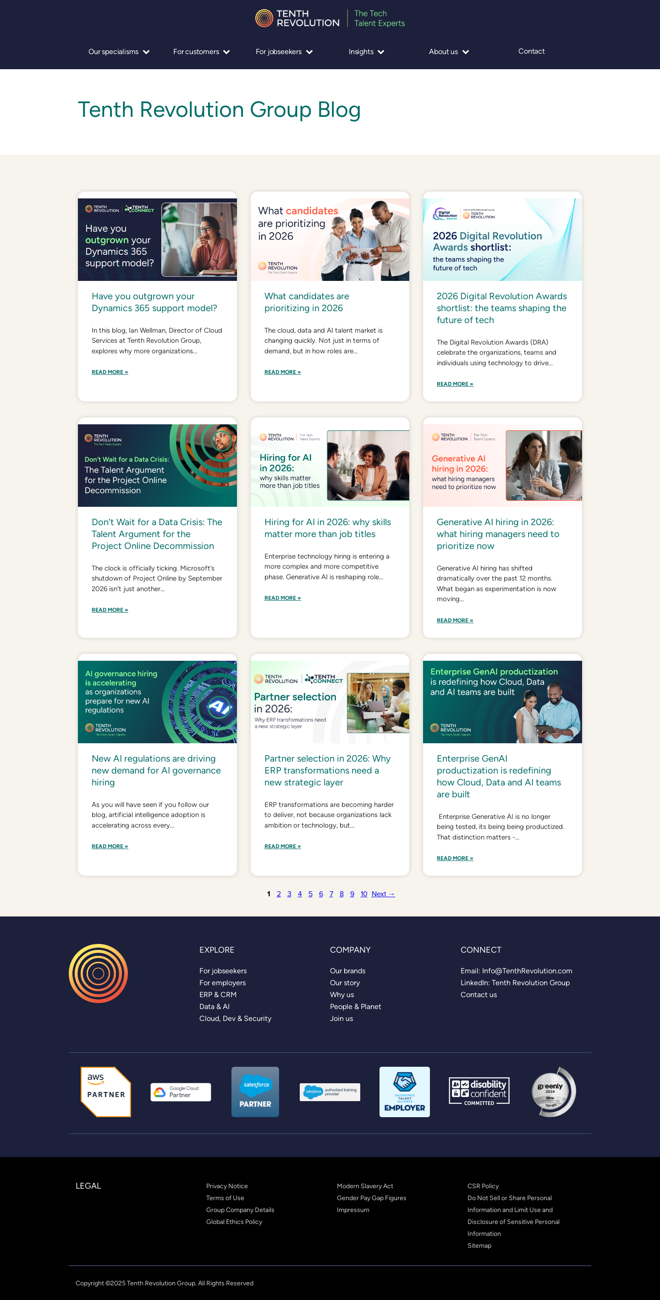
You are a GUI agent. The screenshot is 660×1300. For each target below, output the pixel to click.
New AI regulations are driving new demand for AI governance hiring (156, 770)
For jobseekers (284, 51)
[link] (223, 970)
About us (449, 51)
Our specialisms (119, 51)
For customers (201, 51)
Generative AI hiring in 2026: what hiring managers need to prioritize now (498, 534)
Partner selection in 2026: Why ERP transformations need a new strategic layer (327, 770)
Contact (531, 51)
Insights (367, 51)
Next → (384, 894)
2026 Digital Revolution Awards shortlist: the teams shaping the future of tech (502, 308)
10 (364, 894)
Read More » (110, 372)
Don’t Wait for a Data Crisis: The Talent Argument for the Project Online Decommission (157, 534)
